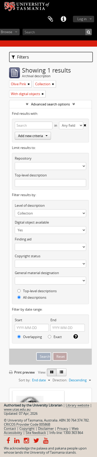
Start (18, 320)
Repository (23, 158)
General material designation (37, 272)
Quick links (63, 19)
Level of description (30, 205)
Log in (82, 19)
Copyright (27, 428)
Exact (55, 336)
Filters (20, 57)
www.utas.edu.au (17, 409)
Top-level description (31, 175)
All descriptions (31, 297)
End (53, 320)
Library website (77, 405)
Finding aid (23, 239)
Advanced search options (50, 104)
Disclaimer (46, 428)
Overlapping (29, 336)
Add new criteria (33, 135)
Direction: (60, 380)
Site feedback (36, 432)
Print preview (22, 372)
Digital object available (32, 222)
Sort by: (25, 380)
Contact (10, 428)
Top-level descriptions (37, 291)
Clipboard (50, 19)
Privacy (62, 428)
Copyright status (27, 256)
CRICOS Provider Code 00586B (27, 424)
